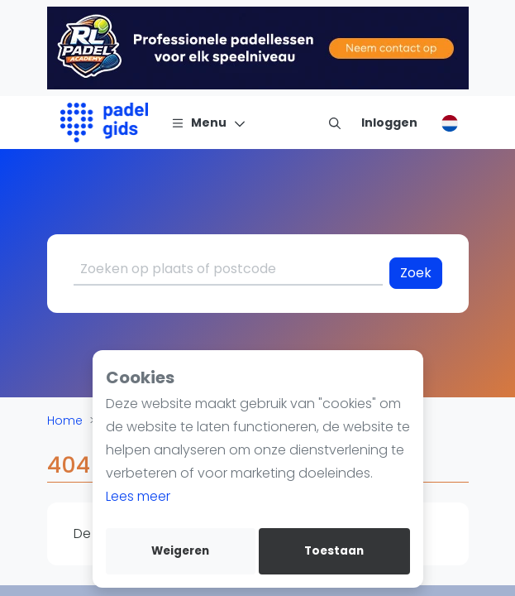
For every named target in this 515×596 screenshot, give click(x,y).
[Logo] (104, 122)
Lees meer (138, 496)
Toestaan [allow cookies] (334, 551)
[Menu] (208, 122)
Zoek (416, 272)
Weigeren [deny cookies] (180, 551)
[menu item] (334, 122)
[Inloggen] (389, 122)
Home (65, 420)
